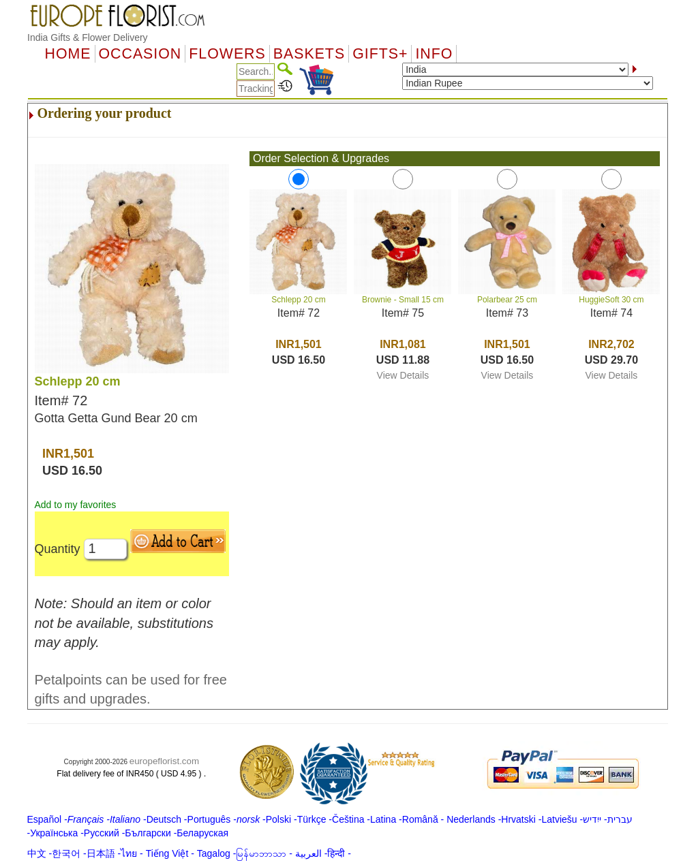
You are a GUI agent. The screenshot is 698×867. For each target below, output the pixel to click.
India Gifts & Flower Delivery (87, 37)
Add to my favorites (76, 504)
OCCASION (140, 54)
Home (68, 54)
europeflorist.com (164, 761)
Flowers (227, 54)
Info (434, 54)
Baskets (309, 54)
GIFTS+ (380, 54)
